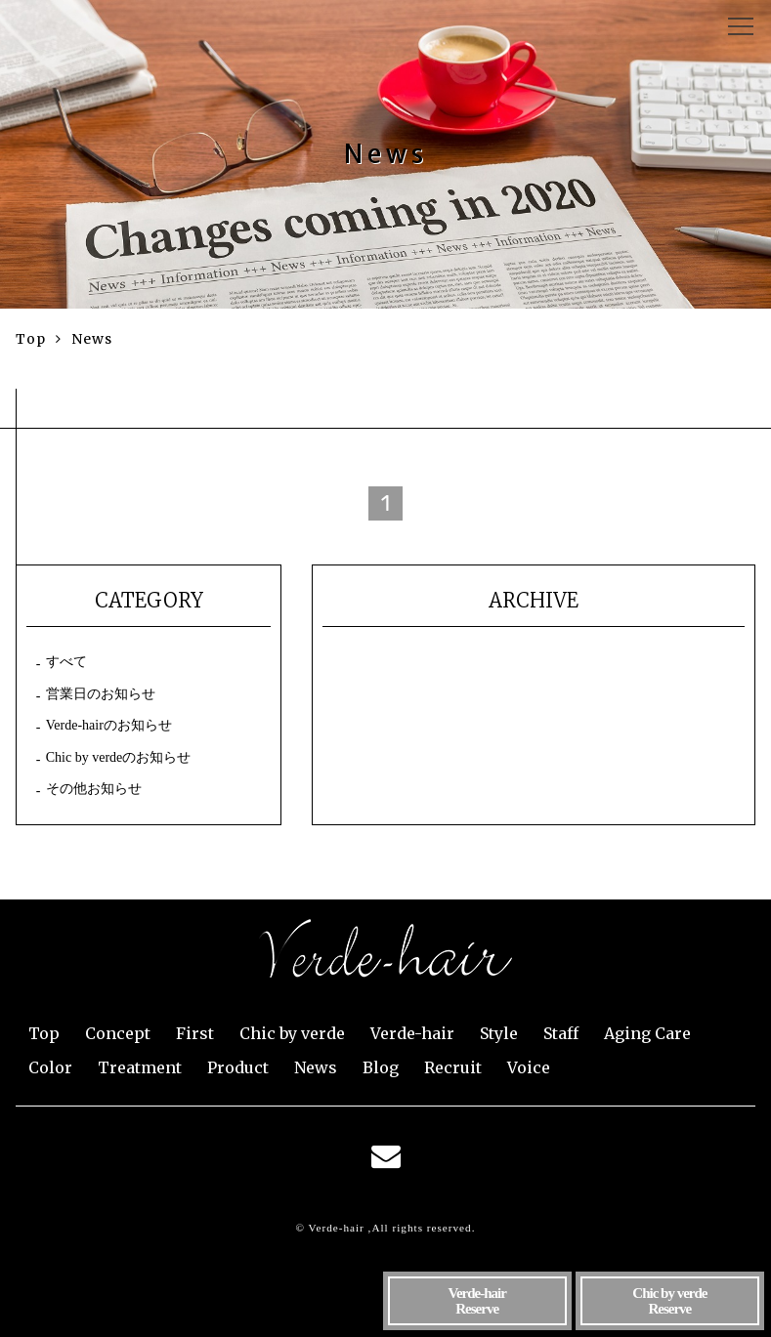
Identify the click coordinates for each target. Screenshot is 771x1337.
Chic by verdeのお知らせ (119, 757)
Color (50, 1067)
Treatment (140, 1067)
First (195, 1033)
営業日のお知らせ (100, 694)
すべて (66, 661)
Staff (560, 1033)
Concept (117, 1033)
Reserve (476, 1301)
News (315, 1067)
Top (44, 1033)
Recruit (453, 1067)
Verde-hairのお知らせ (109, 725)
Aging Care (647, 1033)
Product (238, 1067)
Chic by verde (292, 1033)
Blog (381, 1067)
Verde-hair (412, 1033)
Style (499, 1033)
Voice (528, 1067)
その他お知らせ (94, 788)
